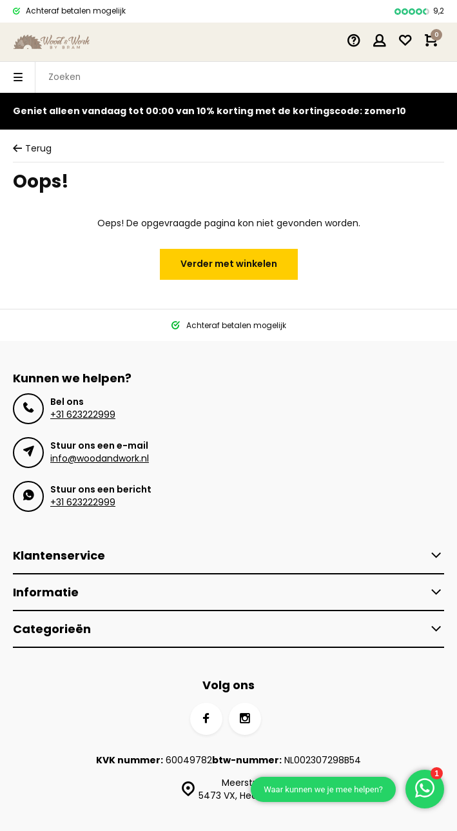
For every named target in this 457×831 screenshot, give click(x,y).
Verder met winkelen (228, 263)
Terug (32, 148)
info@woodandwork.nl (99, 458)
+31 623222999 (82, 414)
